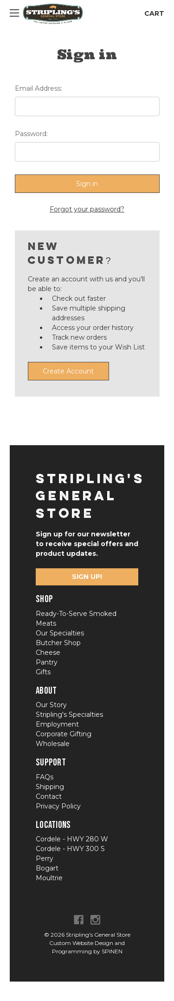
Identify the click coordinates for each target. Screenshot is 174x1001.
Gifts (43, 672)
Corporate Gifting (63, 734)
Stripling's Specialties (69, 714)
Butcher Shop (58, 643)
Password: (31, 134)
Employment (57, 724)
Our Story (51, 705)
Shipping (50, 787)
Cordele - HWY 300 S (70, 849)
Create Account (68, 371)
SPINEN (112, 951)
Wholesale (53, 744)
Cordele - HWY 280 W (72, 839)
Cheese (48, 652)
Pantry (47, 662)
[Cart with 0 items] (151, 14)
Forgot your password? (87, 209)
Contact (49, 796)
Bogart (47, 868)
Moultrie (49, 878)
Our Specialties (60, 633)
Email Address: (38, 88)
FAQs (44, 777)
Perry (44, 858)
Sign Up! (87, 576)
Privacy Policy (58, 806)
